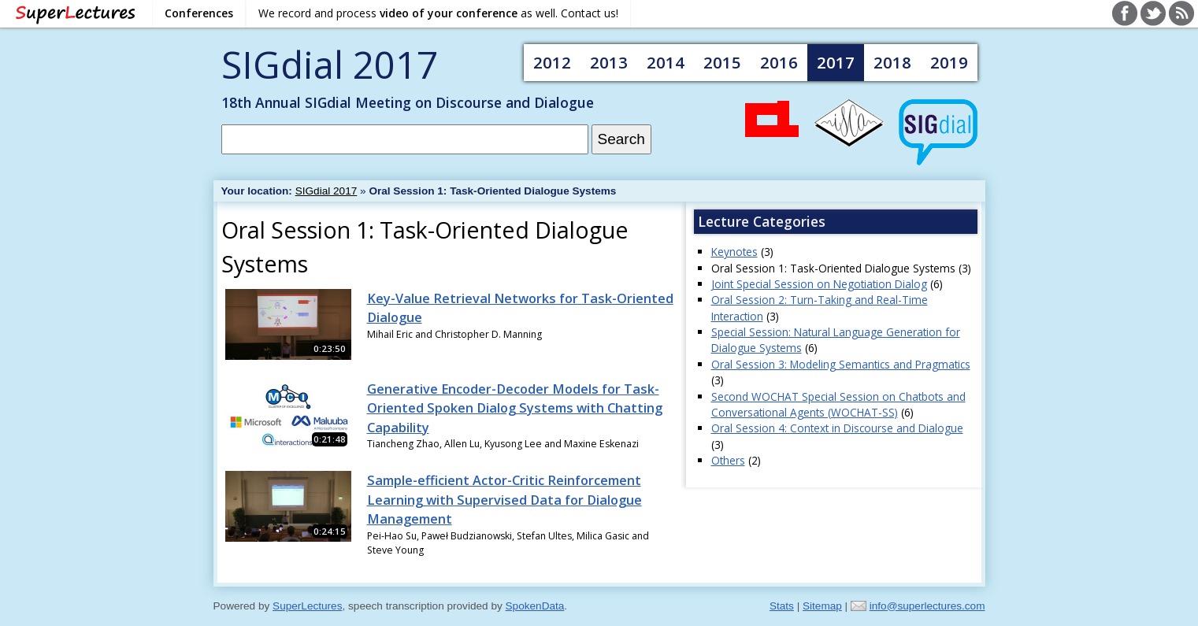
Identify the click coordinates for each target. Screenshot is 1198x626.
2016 (779, 62)
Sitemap (822, 606)
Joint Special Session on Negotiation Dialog (819, 283)
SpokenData (535, 606)
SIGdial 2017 (329, 64)
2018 (892, 62)
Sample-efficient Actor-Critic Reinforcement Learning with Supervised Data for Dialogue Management (504, 500)
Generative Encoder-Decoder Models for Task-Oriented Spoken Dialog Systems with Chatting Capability (514, 408)
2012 (552, 62)
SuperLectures (307, 606)
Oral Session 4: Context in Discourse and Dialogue (837, 427)
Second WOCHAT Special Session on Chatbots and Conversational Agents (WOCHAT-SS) (838, 404)
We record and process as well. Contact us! (438, 13)
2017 (836, 62)
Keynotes (734, 251)
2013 (609, 62)
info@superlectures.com (927, 606)
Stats (782, 606)
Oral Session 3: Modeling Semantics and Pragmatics (840, 364)
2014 (665, 62)
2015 (722, 62)
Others (728, 460)
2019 (949, 62)
